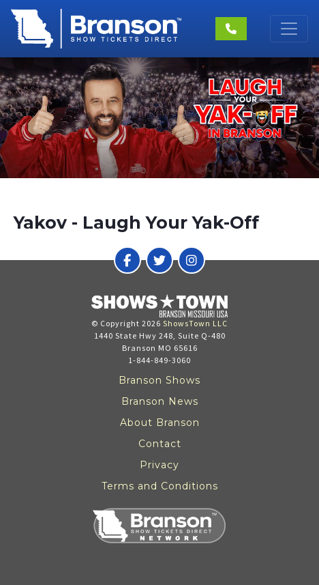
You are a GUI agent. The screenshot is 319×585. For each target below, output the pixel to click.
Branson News (159, 401)
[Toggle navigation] (289, 28)
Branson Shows (159, 380)
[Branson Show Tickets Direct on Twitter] (159, 260)
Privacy (159, 465)
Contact (159, 444)
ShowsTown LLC (195, 323)
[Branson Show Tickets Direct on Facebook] (127, 260)
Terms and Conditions (160, 486)
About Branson (160, 422)
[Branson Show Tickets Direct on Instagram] (191, 260)
